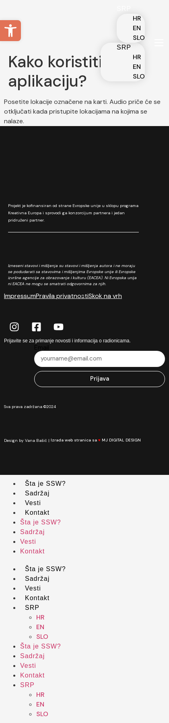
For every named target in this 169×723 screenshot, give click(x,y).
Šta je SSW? (45, 483)
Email (41, 347)
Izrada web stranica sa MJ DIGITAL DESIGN (99, 440)
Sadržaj (37, 493)
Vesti (33, 502)
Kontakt (37, 512)
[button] (10, 30)
